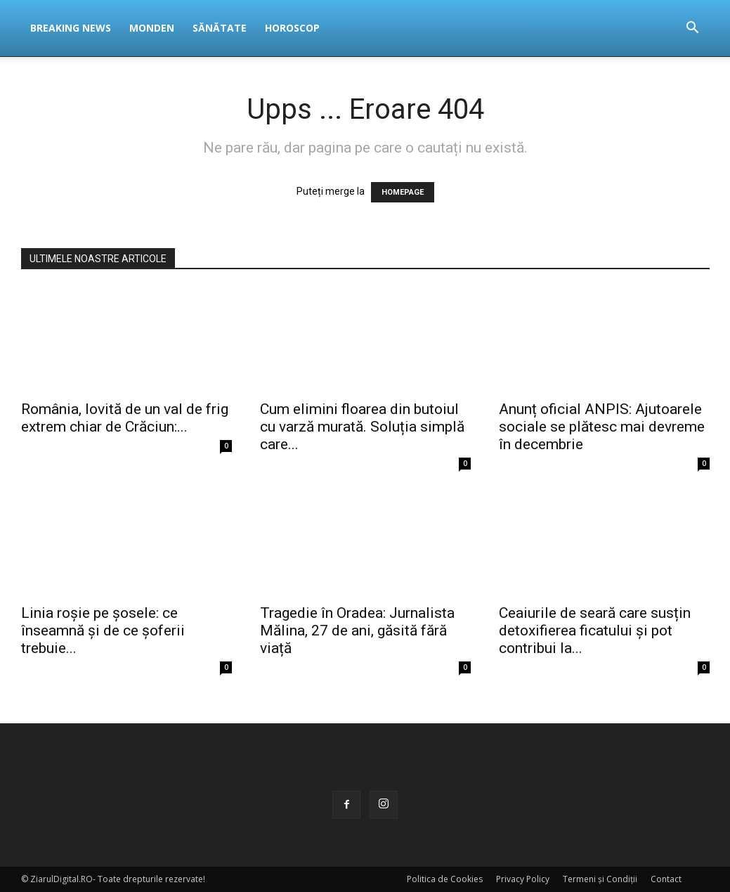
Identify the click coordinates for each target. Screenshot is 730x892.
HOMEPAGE (403, 192)
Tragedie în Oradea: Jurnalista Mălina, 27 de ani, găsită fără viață (357, 631)
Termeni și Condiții (600, 879)
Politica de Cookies (445, 879)
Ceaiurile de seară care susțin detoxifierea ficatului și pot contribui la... (595, 631)
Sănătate (220, 27)
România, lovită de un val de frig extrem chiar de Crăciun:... (124, 418)
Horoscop (292, 27)
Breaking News (70, 27)
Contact (666, 879)
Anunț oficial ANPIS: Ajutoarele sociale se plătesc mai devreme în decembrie (602, 427)
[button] (693, 29)
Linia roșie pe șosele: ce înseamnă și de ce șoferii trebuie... (103, 631)
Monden (151, 27)
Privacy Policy (522, 879)
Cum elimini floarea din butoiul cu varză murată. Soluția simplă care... (362, 427)
